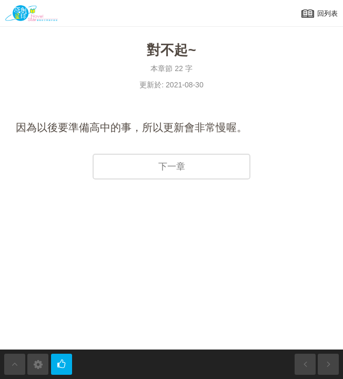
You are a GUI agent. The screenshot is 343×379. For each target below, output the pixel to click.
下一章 (171, 167)
